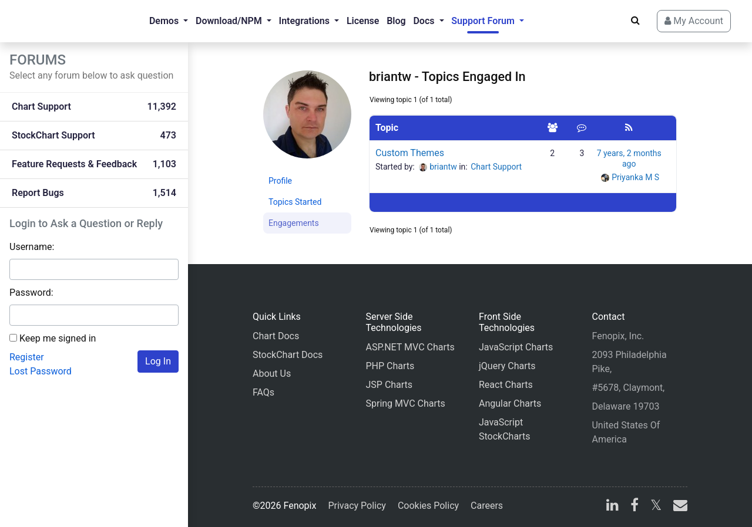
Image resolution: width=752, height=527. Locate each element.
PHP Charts (389, 365)
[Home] (56, 21)
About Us (272, 373)
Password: (31, 292)
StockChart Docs (288, 354)
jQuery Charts (507, 365)
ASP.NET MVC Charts (409, 347)
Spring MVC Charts (405, 403)
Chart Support (496, 166)
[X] (656, 507)
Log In (158, 361)
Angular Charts (510, 403)
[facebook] (634, 507)
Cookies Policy (428, 505)
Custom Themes (409, 152)
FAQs (263, 392)
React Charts (506, 384)
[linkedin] (612, 507)
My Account (693, 20)
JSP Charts (388, 384)
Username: (31, 246)
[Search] (635, 20)
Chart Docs (276, 336)
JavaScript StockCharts (504, 429)
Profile (280, 180)
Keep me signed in (57, 338)
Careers (487, 505)
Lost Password (40, 371)
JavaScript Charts (516, 347)
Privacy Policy (357, 505)
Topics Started (294, 202)
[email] (678, 507)
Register (26, 357)
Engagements (293, 223)
